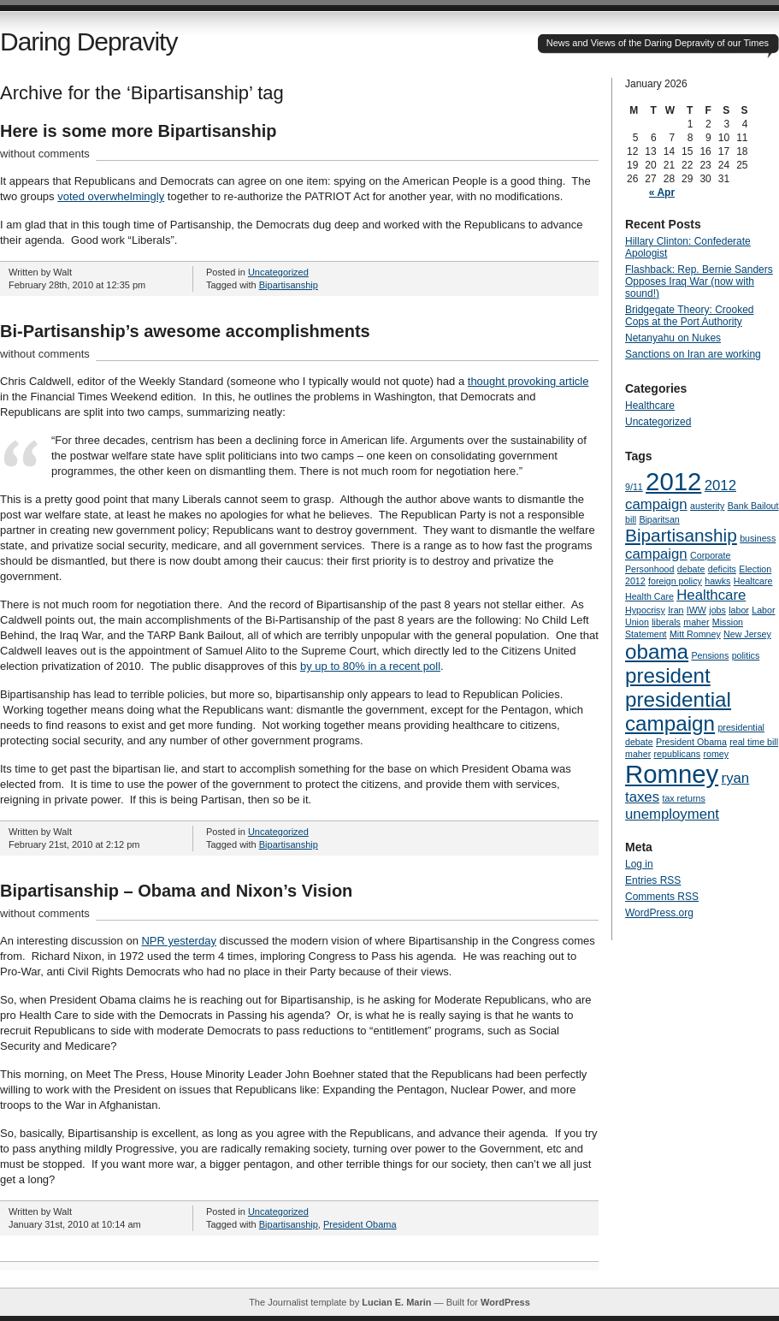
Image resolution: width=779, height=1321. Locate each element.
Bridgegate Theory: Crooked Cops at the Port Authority (689, 316)
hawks (717, 581)
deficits (722, 569)
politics (746, 655)
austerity (707, 506)
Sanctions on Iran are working (693, 354)
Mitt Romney (695, 634)
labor (739, 610)
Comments (662, 897)
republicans (677, 754)
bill (630, 519)
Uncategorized (278, 272)
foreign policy (675, 581)
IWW (696, 610)
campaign (656, 554)
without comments (45, 153)
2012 (673, 481)
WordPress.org (659, 913)
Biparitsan (659, 519)
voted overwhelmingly (110, 196)
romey (716, 754)
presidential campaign (678, 711)
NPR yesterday (178, 940)
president (668, 675)
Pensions (710, 655)
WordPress (505, 1302)
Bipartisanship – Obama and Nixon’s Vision (176, 890)
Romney (671, 774)
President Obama (360, 1224)
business (758, 538)
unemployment (672, 814)
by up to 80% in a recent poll (370, 666)
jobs (717, 610)
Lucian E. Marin (396, 1302)
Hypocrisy (645, 610)
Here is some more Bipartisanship (138, 130)
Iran (675, 610)
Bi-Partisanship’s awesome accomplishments (185, 331)
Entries (653, 880)
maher (696, 622)
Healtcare (753, 581)
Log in (639, 864)
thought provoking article (528, 381)
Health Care (649, 596)
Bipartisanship (288, 285)
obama (656, 651)
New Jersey (747, 634)
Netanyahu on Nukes (673, 338)
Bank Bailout (753, 506)
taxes (642, 797)
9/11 (634, 487)
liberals (666, 622)
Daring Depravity (88, 41)
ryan (736, 778)
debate (691, 569)
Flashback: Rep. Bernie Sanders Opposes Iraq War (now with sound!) (699, 281)
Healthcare (650, 406)
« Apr (662, 192)
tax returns (683, 798)
